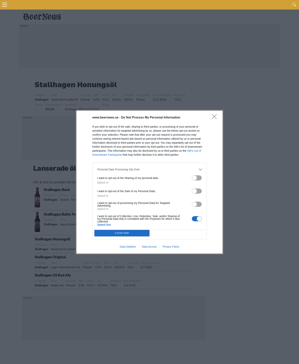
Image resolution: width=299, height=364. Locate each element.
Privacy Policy (171, 246)
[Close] (215, 117)
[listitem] (149, 170)
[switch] (197, 177)
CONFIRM (122, 233)
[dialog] (149, 182)
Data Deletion (128, 246)
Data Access (149, 246)
